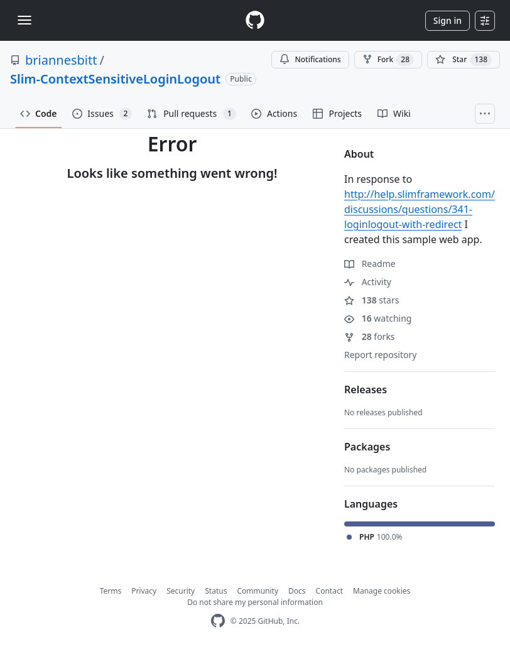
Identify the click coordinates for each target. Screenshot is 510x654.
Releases (365, 389)
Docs (297, 591)
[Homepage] (255, 20)
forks (369, 336)
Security (180, 591)
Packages (367, 447)
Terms (111, 591)
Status (216, 591)
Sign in (447, 20)
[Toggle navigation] (24, 20)
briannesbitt (61, 60)
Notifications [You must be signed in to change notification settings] (309, 59)
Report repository (380, 355)
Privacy (143, 591)
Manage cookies (381, 591)
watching (377, 318)
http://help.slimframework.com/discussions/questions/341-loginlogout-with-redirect (419, 209)
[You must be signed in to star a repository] (463, 59)
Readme (370, 264)
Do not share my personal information (255, 602)
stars (371, 300)
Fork (388, 59)
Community (257, 591)
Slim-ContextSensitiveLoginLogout (115, 78)
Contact (329, 591)
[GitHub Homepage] (217, 621)
